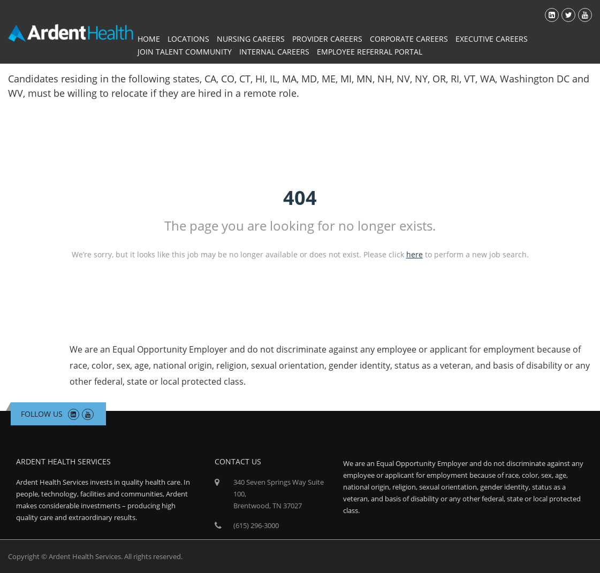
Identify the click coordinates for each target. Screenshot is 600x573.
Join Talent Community (185, 52)
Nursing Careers (251, 39)
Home (149, 39)
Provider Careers (327, 39)
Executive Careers (491, 39)
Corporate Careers (409, 39)
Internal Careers (274, 52)
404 (300, 198)
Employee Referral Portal (369, 52)
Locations (188, 39)
